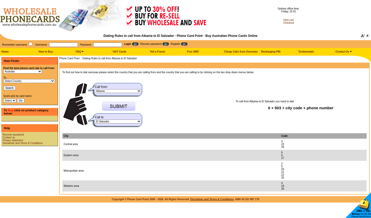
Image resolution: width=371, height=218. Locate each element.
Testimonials (306, 51)
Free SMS (193, 51)
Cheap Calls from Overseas (241, 51)
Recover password (13, 134)
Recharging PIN (270, 51)
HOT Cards (119, 51)
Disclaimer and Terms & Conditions (23, 143)
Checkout (288, 22)
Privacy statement (13, 140)
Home (5, 51)
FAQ (78, 51)
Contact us (9, 137)
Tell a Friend (157, 51)
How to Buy (46, 51)
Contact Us (342, 51)
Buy (10, 110)
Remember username (14, 44)
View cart (288, 20)
